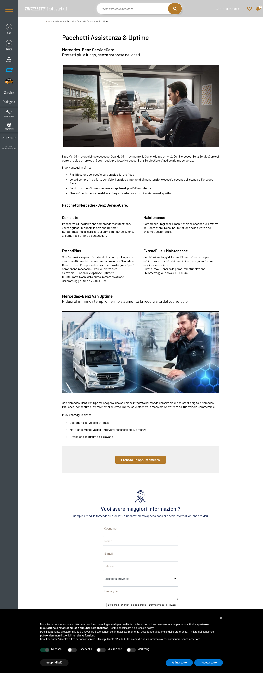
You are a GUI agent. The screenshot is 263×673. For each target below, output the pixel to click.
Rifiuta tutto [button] (179, 662)
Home (47, 21)
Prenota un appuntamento (140, 460)
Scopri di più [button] (54, 662)
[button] (221, 618)
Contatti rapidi (228, 8)
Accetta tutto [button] (208, 662)
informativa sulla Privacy (162, 604)
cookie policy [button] (145, 627)
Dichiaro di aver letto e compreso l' (142, 604)
